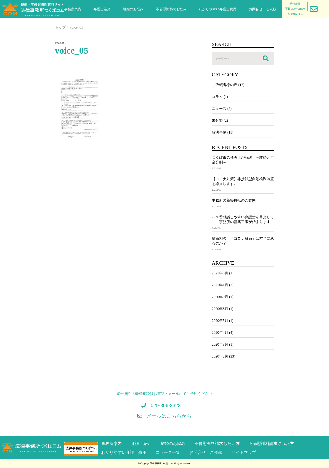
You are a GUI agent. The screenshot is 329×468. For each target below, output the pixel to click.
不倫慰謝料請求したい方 (217, 443)
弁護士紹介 (102, 9)
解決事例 (219, 132)
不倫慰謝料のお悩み (171, 9)
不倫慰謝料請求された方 (271, 443)
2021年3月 (220, 273)
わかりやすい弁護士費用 (217, 9)
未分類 (217, 120)
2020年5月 (220, 321)
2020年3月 (220, 344)
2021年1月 (220, 285)
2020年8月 (220, 309)
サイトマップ (243, 452)
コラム (217, 97)
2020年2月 (220, 356)
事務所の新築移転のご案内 (234, 200)
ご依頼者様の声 (224, 85)
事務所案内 (72, 9)
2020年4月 (220, 332)
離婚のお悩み (133, 9)
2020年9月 (220, 297)
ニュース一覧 (168, 452)
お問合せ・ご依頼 (262, 9)
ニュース (219, 108)
